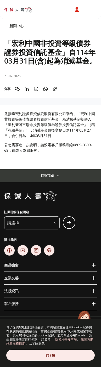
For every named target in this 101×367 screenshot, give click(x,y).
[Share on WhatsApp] (45, 89)
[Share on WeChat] (17, 89)
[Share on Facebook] (36, 89)
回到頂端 (47, 175)
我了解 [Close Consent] (50, 355)
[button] (32, 222)
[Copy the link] (55, 89)
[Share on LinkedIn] (26, 89)
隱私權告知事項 (66, 339)
